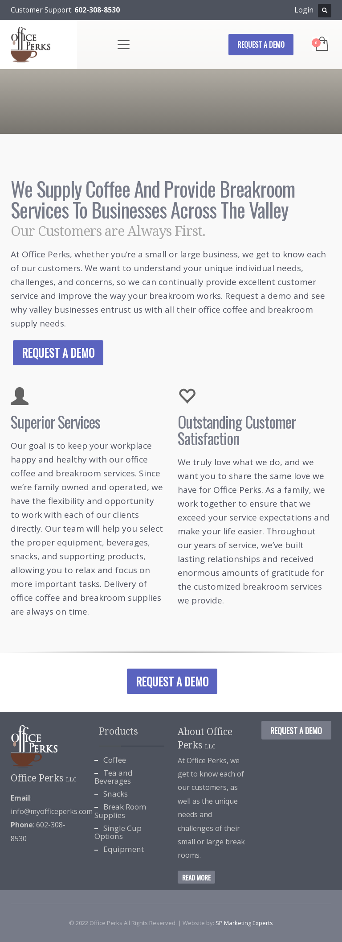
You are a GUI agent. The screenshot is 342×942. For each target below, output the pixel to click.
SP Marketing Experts (244, 923)
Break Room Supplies (120, 811)
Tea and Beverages (113, 777)
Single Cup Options (118, 832)
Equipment (123, 849)
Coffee (114, 760)
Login (304, 10)
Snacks (115, 794)
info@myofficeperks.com (52, 811)
